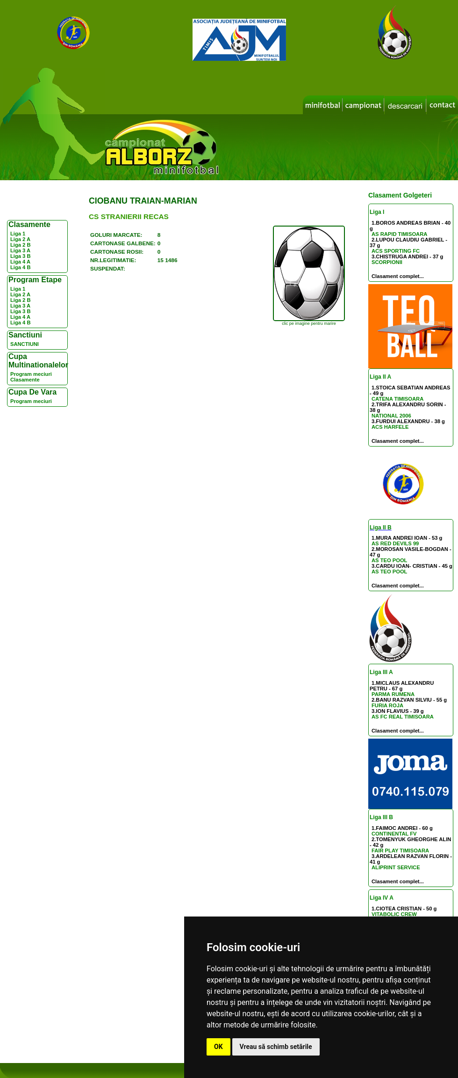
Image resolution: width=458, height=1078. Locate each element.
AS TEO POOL (389, 560)
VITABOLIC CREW (394, 914)
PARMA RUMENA (393, 694)
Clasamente (25, 379)
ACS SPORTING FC (396, 251)
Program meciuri (31, 374)
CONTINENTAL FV (394, 833)
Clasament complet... (398, 276)
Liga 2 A (20, 239)
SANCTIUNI (24, 344)
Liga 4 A (20, 261)
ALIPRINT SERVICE (396, 867)
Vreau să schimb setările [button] (276, 1046)
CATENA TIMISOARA (397, 399)
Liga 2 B (20, 245)
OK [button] (218, 1046)
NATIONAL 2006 (391, 415)
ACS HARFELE (390, 427)
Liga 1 (17, 233)
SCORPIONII (387, 262)
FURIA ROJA (387, 705)
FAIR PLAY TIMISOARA (400, 850)
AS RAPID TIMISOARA (399, 234)
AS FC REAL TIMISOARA (403, 716)
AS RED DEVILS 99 (395, 543)
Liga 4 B (20, 267)
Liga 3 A (20, 250)
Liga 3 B (20, 256)
